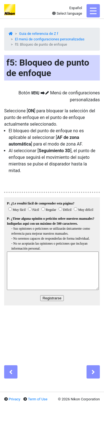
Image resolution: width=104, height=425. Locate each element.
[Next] (93, 372)
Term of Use (37, 399)
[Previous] (10, 372)
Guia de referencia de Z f (38, 34)
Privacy (14, 399)
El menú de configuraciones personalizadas (50, 39)
